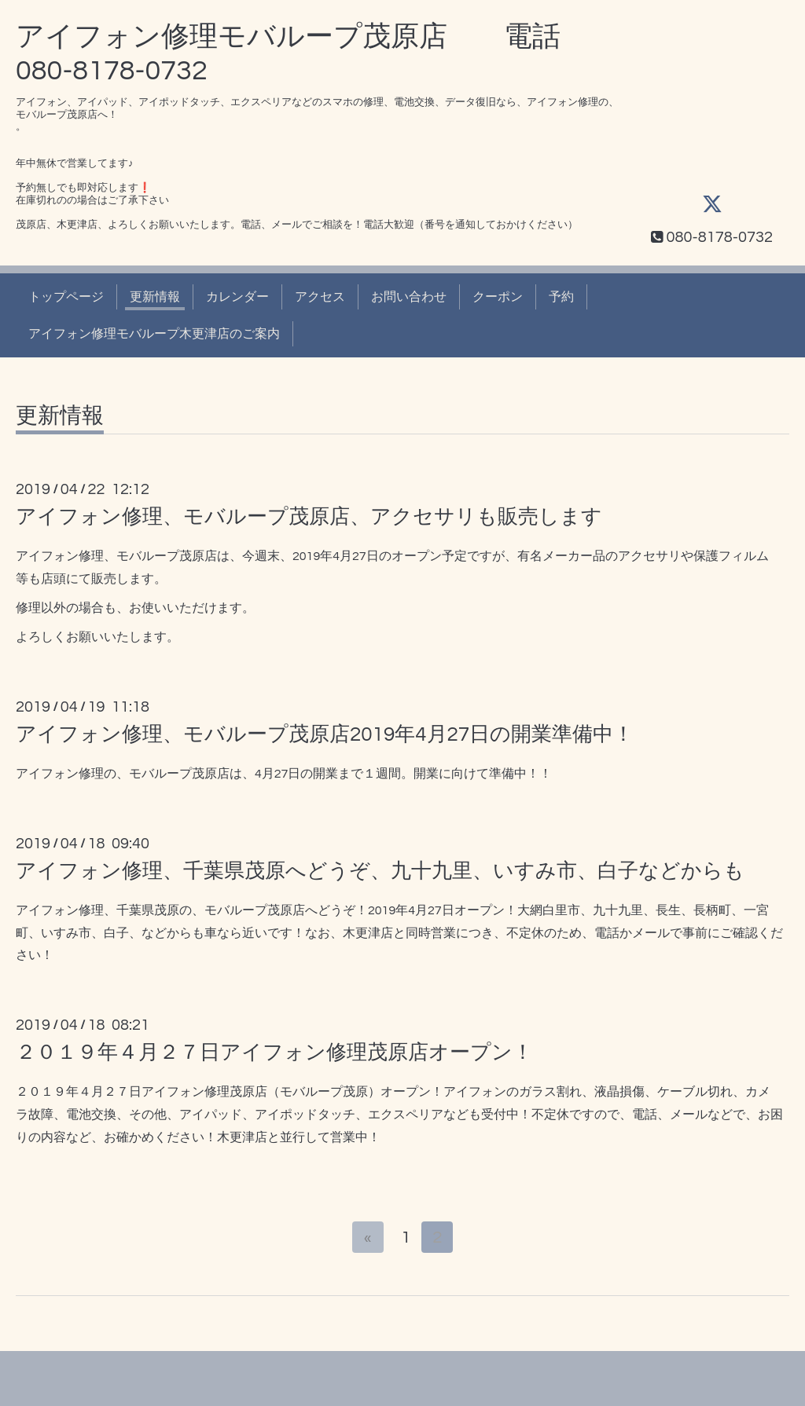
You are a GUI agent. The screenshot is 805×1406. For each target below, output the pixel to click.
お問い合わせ (409, 297)
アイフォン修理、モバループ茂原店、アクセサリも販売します (309, 517)
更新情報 (155, 297)
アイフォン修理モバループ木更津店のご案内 (154, 334)
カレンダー (237, 297)
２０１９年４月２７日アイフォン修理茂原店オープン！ (274, 1052)
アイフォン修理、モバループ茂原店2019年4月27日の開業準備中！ (325, 734)
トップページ (66, 297)
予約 (561, 297)
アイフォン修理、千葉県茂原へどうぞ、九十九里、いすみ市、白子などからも (380, 871)
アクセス (320, 297)
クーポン (497, 297)
